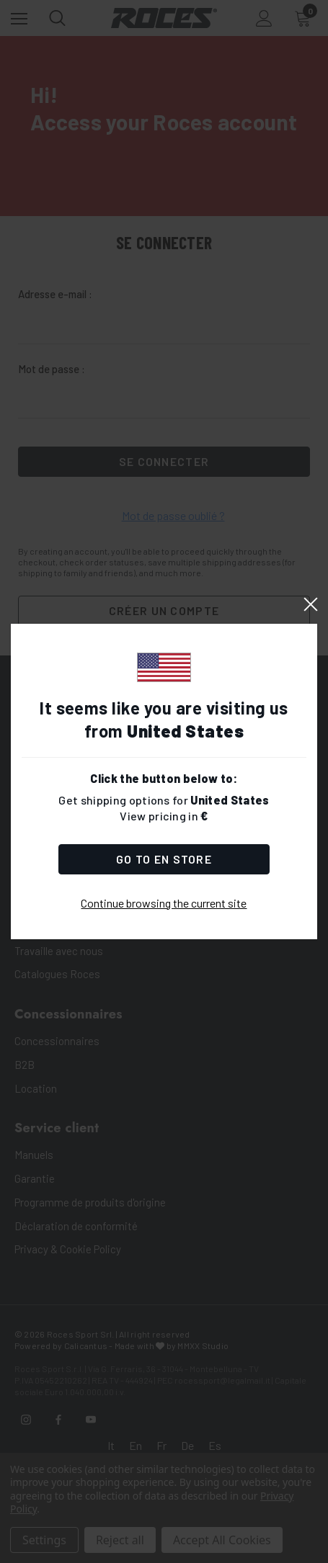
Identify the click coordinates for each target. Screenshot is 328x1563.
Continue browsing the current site (164, 903)
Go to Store (164, 859)
